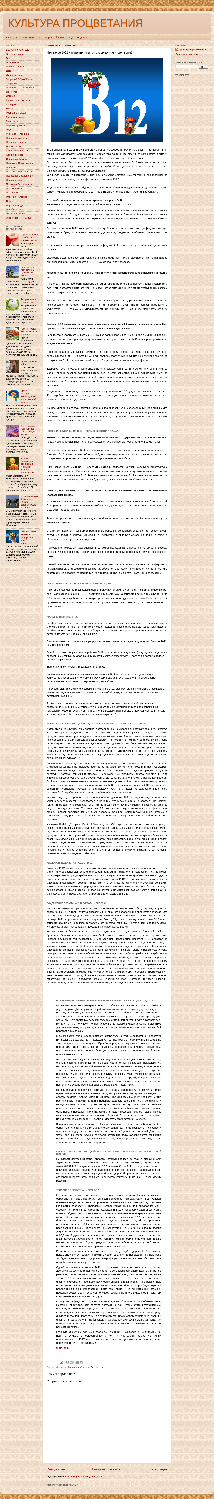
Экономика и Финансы (18, 218)
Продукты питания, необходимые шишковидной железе (28, 396)
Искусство (11, 92)
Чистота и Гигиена (16, 213)
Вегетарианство (15, 54)
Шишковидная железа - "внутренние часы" (28, 535)
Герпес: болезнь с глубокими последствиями (29, 237)
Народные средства (17, 138)
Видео (9, 58)
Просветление (98, 1367)
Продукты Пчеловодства (19, 184)
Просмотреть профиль (187, 54)
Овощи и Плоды (15, 155)
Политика (11, 167)
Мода (9, 129)
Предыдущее (157, 1469)
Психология (12, 192)
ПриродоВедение (15, 180)
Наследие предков (16, 142)
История (10, 96)
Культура (11, 104)
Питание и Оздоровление (20, 163)
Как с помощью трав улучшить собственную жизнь (29, 430)
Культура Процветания (20, 37)
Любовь (10, 108)
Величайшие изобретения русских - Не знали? (27, 271)
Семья (9, 201)
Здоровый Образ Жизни (19, 79)
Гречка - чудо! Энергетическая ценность (29, 331)
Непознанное (13, 146)
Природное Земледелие (19, 175)
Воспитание (12, 62)
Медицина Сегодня (78, 1367)
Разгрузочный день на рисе (28, 300)
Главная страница (106, 1469)
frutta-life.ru (62, 1348)
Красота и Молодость (18, 100)
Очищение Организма (18, 159)
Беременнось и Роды (17, 49)
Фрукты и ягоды (14, 205)
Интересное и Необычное (20, 87)
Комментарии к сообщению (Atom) (84, 1476)
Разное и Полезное (16, 196)
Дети (8, 70)
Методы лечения (15, 117)
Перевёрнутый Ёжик (51, 37)
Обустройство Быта (17, 150)
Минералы (12, 121)
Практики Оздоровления (19, 171)
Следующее (55, 1469)
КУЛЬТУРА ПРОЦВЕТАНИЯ (75, 23)
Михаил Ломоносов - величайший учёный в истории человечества (28, 465)
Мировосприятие (15, 125)
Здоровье (61, 1367)
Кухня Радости (78, 37)
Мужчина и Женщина (17, 133)
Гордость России (15, 66)
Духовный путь (14, 75)
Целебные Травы (15, 209)
